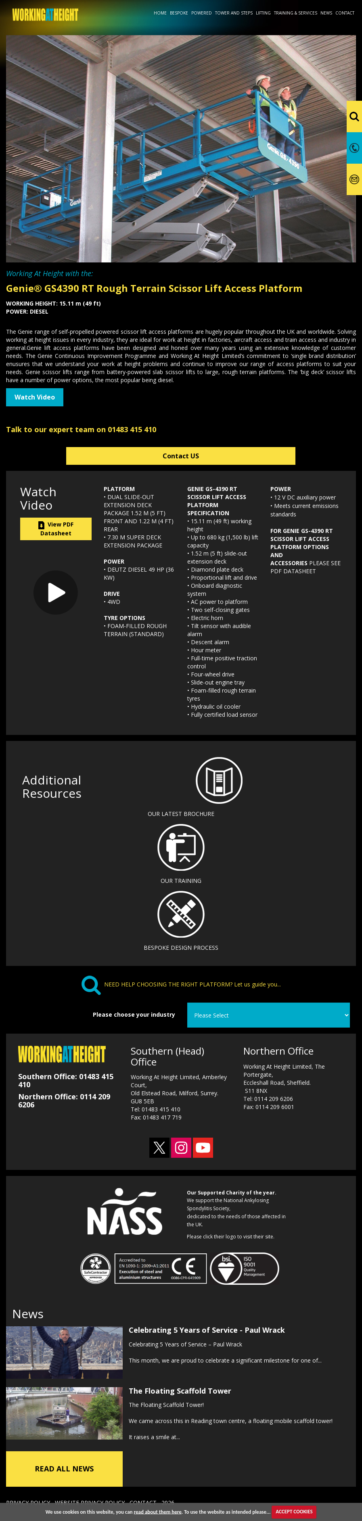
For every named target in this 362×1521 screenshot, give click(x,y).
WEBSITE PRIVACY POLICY (90, 1500)
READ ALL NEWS (64, 1466)
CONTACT (143, 1500)
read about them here (158, 1512)
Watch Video (35, 397)
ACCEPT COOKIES (294, 1512)
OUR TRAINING (181, 880)
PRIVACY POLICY (28, 1500)
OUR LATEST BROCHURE (181, 814)
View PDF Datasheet (55, 528)
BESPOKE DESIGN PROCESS (181, 947)
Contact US (181, 456)
